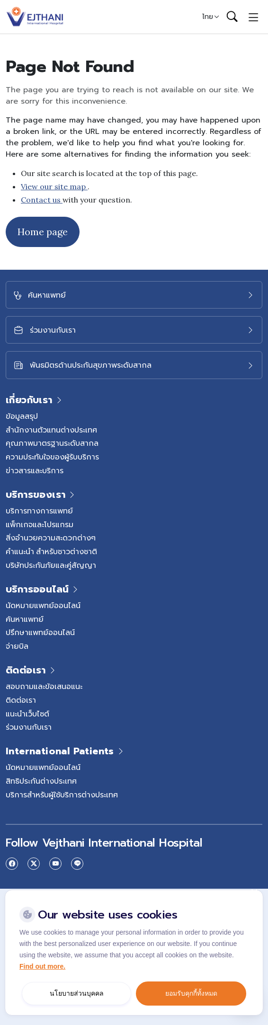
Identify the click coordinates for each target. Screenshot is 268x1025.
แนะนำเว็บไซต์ (27, 713)
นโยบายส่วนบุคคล (77, 993)
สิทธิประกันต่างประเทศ (41, 781)
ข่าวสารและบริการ (34, 470)
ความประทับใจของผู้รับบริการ (52, 456)
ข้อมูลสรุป (22, 416)
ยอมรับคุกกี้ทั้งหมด (191, 993)
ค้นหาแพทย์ (25, 619)
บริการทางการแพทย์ (39, 510)
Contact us (42, 199)
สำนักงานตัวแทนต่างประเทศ (51, 429)
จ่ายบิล (17, 646)
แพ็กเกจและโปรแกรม (39, 524)
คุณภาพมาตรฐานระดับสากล (52, 443)
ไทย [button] (207, 16)
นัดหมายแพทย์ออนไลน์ (43, 605)
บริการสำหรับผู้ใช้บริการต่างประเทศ (62, 794)
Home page (43, 232)
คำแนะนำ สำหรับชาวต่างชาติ (51, 551)
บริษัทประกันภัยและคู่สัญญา (51, 565)
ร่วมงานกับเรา (29, 727)
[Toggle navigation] (253, 16)
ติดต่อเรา (21, 700)
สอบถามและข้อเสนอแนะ (44, 686)
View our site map (54, 186)
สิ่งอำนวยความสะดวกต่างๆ (51, 537)
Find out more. (42, 966)
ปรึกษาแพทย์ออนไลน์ (40, 632)
